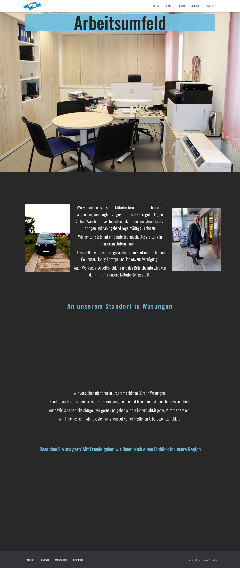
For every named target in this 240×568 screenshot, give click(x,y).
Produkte (181, 5)
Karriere (210, 5)
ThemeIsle (213, 560)
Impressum (78, 560)
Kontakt (156, 5)
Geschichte (196, 5)
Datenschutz (61, 560)
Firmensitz (31, 560)
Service (168, 5)
